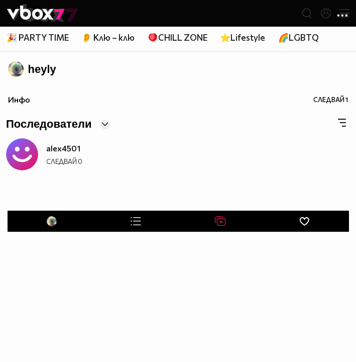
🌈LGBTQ (298, 37)
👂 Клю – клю (108, 37)
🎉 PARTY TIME (38, 37)
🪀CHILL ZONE (177, 37)
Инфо (19, 99)
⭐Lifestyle (242, 37)
